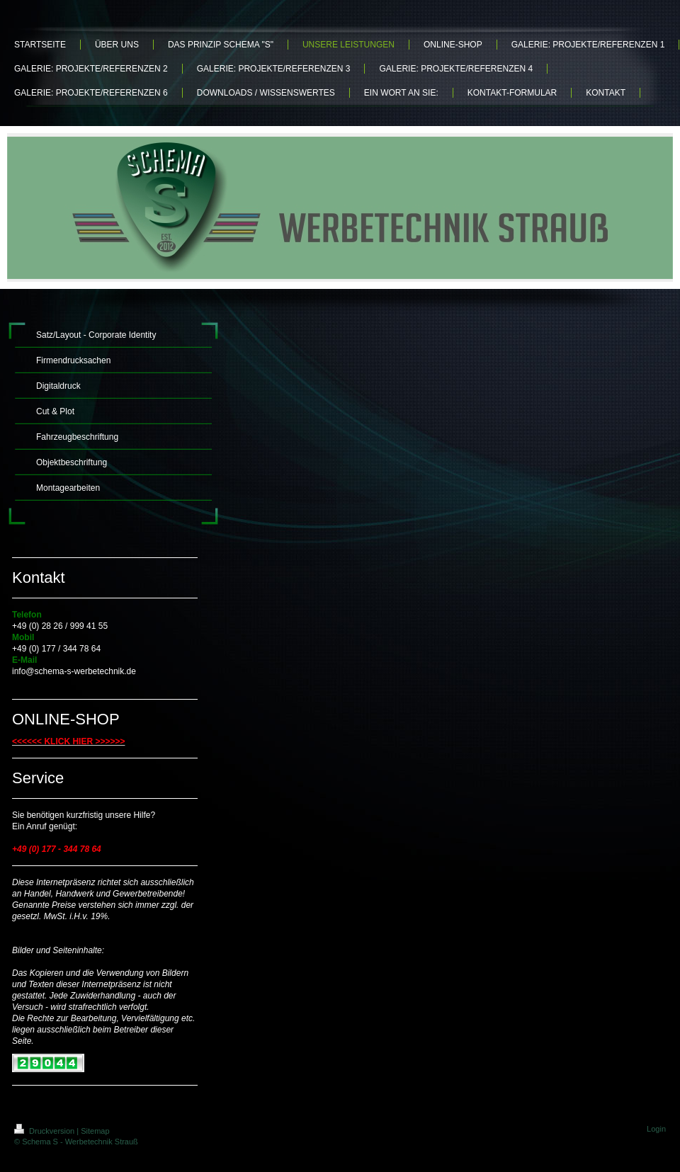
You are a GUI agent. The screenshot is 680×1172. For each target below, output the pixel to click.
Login (656, 1129)
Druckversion (45, 1131)
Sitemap (95, 1131)
